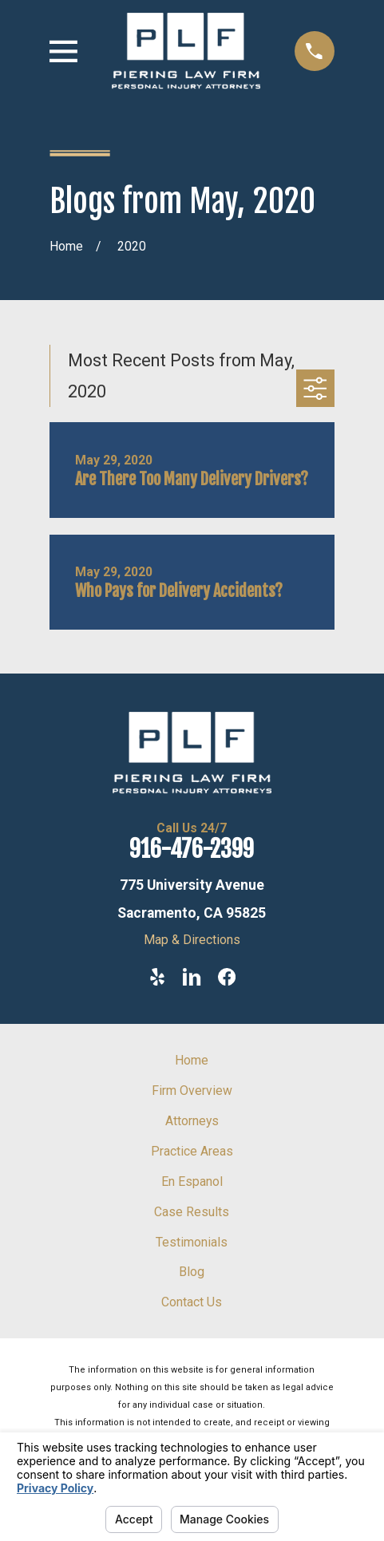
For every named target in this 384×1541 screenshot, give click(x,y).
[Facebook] (227, 977)
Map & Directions (192, 939)
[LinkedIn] (191, 977)
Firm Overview (192, 1090)
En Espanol (192, 1181)
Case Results (191, 1211)
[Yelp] (157, 977)
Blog (191, 1271)
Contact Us (191, 1302)
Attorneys (192, 1120)
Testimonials (192, 1242)
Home (191, 1060)
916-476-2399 (191, 849)
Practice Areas (192, 1151)
